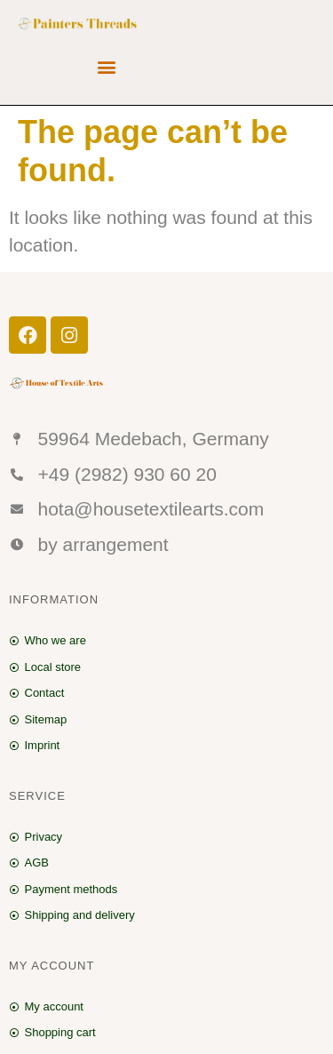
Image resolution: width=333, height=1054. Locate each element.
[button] (107, 67)
